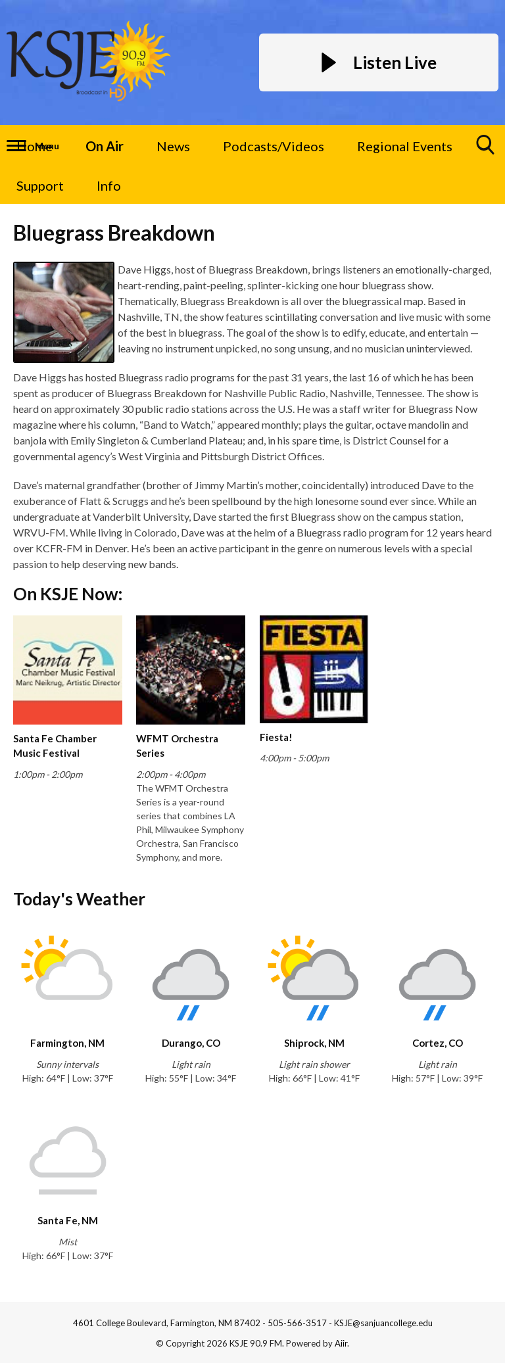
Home (34, 146)
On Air (104, 146)
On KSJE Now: (67, 593)
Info (109, 185)
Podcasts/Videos (273, 146)
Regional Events (404, 146)
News (173, 146)
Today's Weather (79, 898)
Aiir (341, 1343)
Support (40, 185)
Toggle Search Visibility (485, 149)
